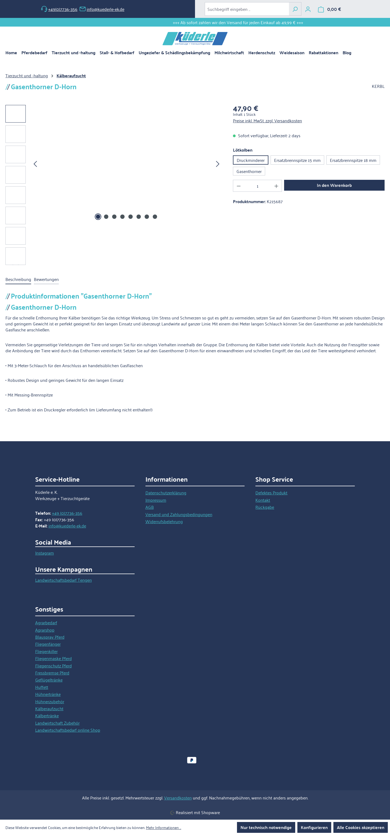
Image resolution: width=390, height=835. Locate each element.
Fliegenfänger (48, 644)
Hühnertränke (48, 694)
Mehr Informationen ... (163, 827)
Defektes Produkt (271, 492)
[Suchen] (295, 9)
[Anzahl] (257, 186)
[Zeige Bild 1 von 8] (98, 217)
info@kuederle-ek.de (102, 9)
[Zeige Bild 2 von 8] (106, 217)
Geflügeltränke (49, 679)
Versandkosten (178, 797)
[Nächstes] (218, 163)
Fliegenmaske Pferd (53, 658)
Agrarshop (44, 630)
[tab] (18, 279)
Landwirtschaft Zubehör (57, 723)
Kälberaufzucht (49, 708)
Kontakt (262, 500)
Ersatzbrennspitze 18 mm (353, 160)
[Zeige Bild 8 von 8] (155, 217)
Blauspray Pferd (49, 637)
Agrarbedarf (46, 622)
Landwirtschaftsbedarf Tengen (63, 580)
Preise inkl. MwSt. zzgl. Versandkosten (267, 120)
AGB (149, 507)
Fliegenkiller (46, 651)
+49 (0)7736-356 (67, 513)
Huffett (41, 687)
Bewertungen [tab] (46, 279)
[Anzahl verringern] (238, 186)
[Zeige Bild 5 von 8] (130, 217)
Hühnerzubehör (49, 701)
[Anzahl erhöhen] (276, 186)
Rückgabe (264, 507)
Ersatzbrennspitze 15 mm (297, 160)
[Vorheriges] (35, 163)
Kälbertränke (47, 715)
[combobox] (247, 9)
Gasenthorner (249, 171)
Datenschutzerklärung (165, 492)
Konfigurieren (314, 827)
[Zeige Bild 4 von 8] (122, 217)
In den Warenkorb (334, 185)
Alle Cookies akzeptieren (360, 827)
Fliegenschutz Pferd (53, 665)
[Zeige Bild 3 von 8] (114, 217)
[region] (113, 185)
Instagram (44, 552)
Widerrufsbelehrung (164, 521)
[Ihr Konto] (307, 9)
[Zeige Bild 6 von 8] (138, 217)
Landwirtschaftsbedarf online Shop (67, 730)
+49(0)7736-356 (59, 9)
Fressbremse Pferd (52, 672)
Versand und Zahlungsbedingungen (178, 514)
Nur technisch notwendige (266, 827)
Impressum (155, 500)
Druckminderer (251, 160)
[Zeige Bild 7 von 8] (147, 217)
